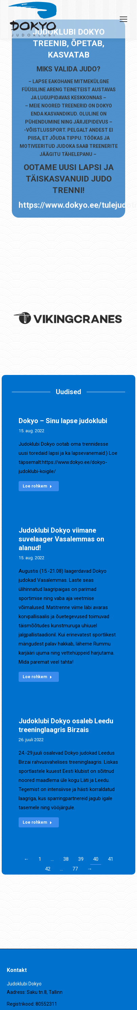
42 (47, 869)
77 (75, 869)
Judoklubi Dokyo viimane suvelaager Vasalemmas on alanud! (61, 539)
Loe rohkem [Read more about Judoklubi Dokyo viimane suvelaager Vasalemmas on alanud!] (37, 676)
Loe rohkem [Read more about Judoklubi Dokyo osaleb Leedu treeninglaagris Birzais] (37, 822)
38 (66, 859)
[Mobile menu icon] (123, 19)
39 (81, 859)
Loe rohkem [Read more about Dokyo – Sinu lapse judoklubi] (37, 486)
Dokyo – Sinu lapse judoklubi (63, 421)
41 (110, 859)
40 (95, 859)
